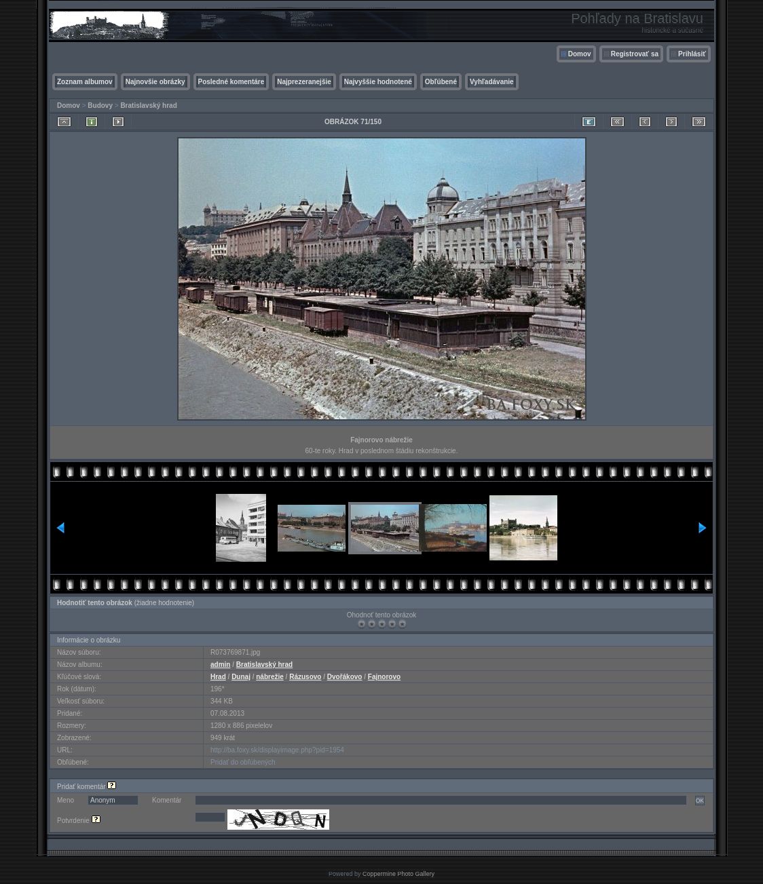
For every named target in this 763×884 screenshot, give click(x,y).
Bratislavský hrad (148, 105)
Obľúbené (441, 81)
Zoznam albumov (85, 81)
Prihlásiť (692, 54)
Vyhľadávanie (492, 81)
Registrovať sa (634, 54)
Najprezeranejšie (304, 81)
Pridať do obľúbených (243, 762)
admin (220, 664)
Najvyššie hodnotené (378, 81)
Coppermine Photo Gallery (398, 873)
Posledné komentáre (231, 81)
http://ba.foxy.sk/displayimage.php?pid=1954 (277, 750)
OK (700, 800)
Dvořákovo (344, 676)
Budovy (100, 105)
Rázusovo (305, 676)
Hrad (218, 676)
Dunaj (240, 676)
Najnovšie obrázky (155, 81)
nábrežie (270, 676)
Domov (579, 54)
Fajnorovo (384, 676)
